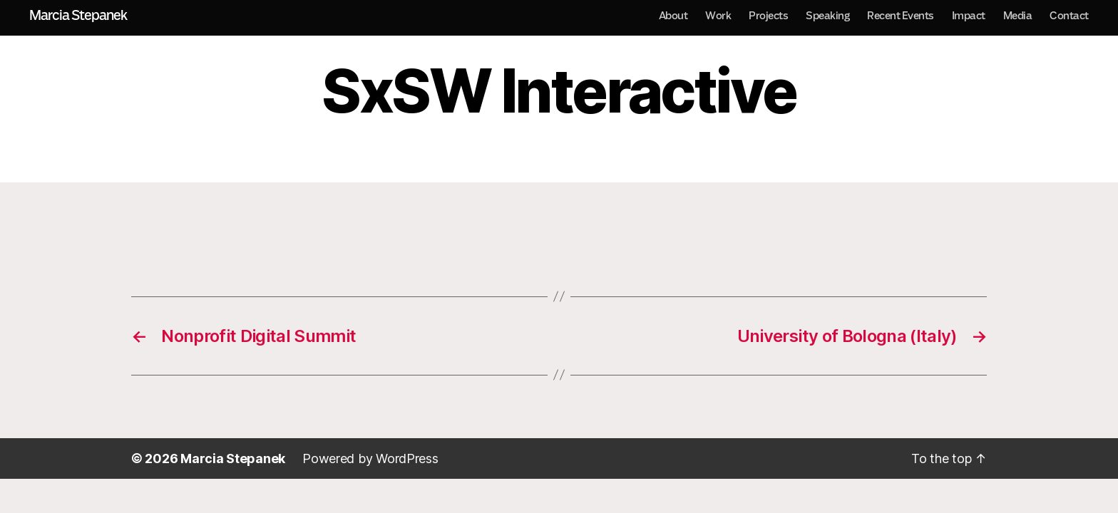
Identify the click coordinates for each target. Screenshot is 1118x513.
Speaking (827, 15)
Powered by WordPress (370, 458)
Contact (1069, 15)
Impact (968, 15)
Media (1017, 15)
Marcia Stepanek (78, 15)
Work (718, 15)
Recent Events (900, 15)
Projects (768, 15)
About (673, 15)
